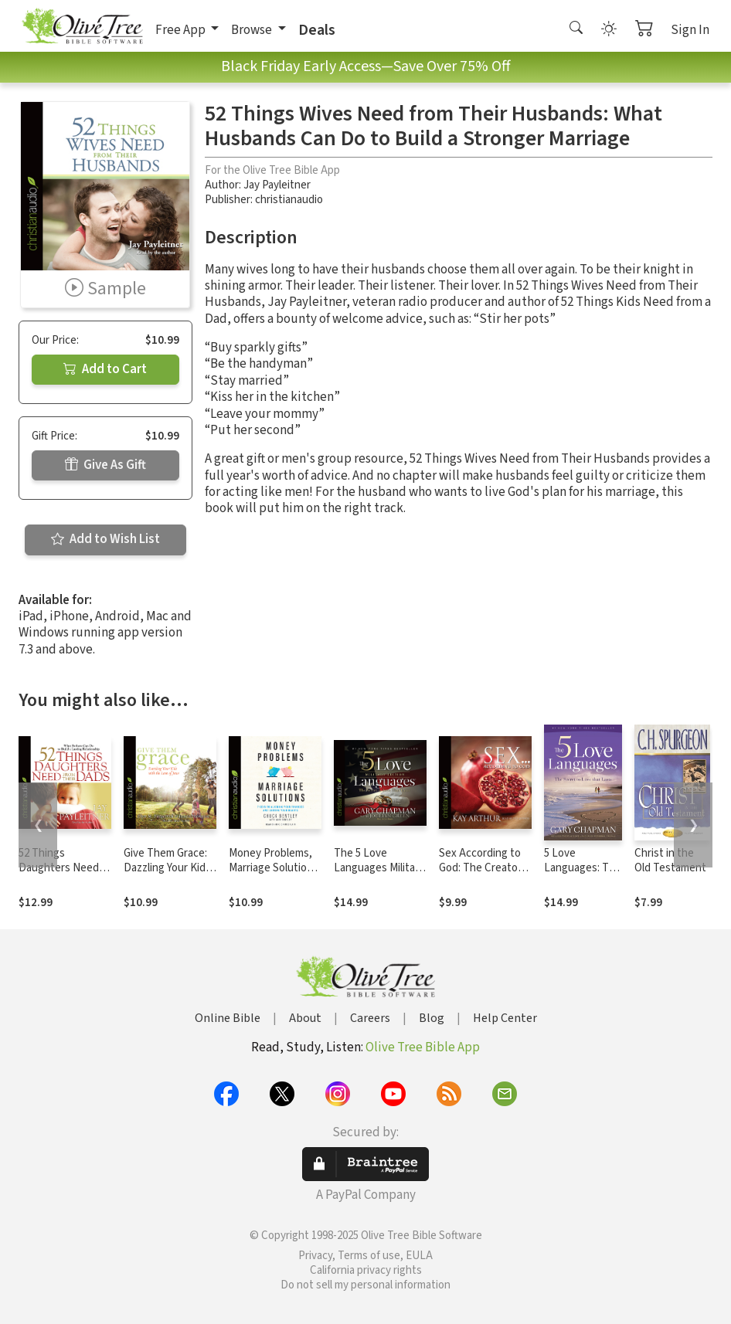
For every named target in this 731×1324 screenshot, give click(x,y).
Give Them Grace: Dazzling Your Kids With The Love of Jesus (167, 875)
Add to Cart (105, 369)
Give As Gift (105, 465)
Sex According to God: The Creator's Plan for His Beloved (484, 875)
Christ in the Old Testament (670, 860)
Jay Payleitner (277, 185)
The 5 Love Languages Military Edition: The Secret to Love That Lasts (380, 875)
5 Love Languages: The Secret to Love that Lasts (582, 875)
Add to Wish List (105, 539)
